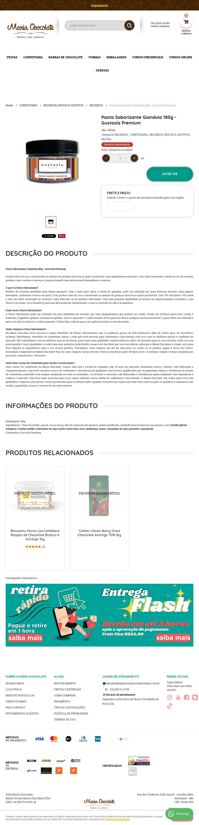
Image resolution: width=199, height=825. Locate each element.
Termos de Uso (64, 719)
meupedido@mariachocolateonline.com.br (133, 683)
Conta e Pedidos (157, 26)
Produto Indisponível (35, 495)
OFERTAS (102, 70)
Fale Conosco (15, 707)
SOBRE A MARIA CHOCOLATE (26, 676)
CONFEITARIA (33, 57)
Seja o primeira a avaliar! (117, 149)
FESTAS (12, 57)
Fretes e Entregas (67, 689)
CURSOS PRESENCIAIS (147, 57)
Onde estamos (16, 701)
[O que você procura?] (129, 25)
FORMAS (95, 57)
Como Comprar (64, 695)
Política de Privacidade (71, 713)
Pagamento (62, 701)
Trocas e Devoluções (69, 707)
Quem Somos (15, 683)
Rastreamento (65, 683)
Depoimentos (99, 5)
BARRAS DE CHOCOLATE (66, 57)
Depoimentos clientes (22, 713)
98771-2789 (119, 689)
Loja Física (14, 689)
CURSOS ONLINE (180, 57)
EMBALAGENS (116, 57)
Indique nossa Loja (20, 695)
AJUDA (59, 676)
